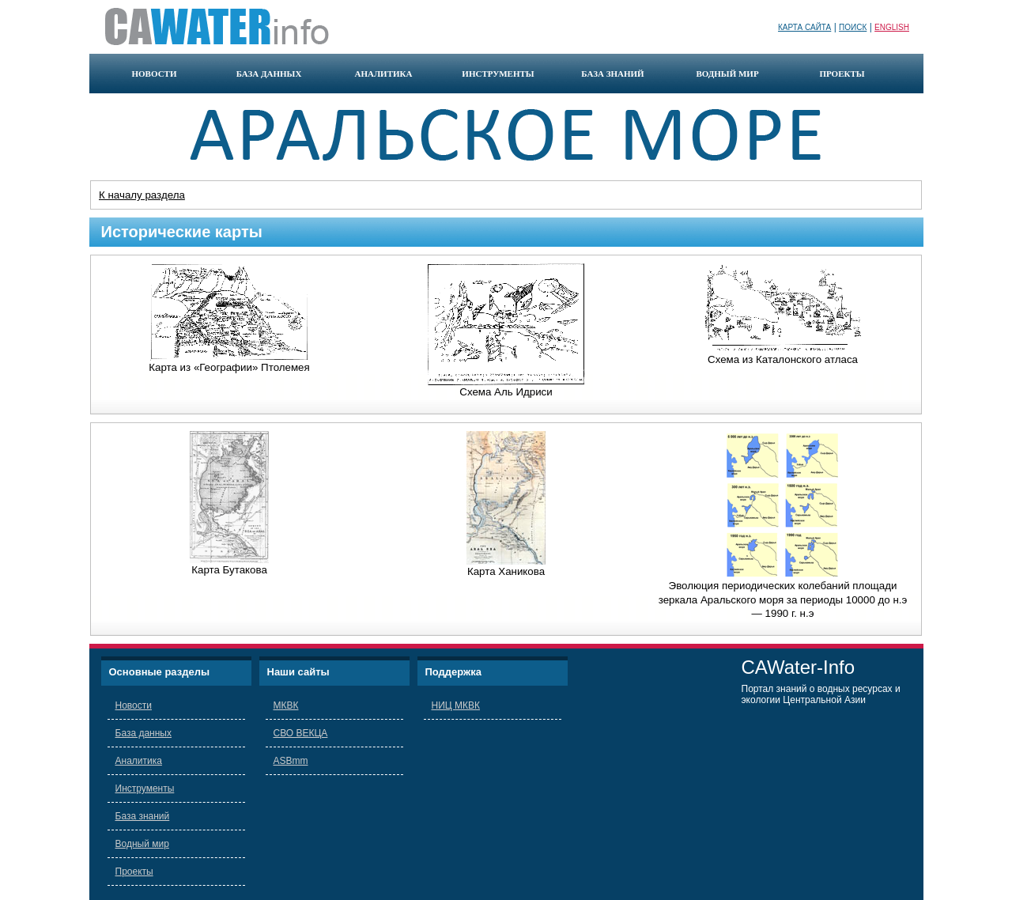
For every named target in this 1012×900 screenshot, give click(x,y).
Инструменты (145, 788)
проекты (841, 73)
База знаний (142, 816)
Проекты (134, 871)
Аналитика (138, 760)
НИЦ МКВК (456, 705)
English (891, 27)
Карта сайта (804, 27)
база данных (269, 73)
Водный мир (142, 843)
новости (154, 73)
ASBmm (291, 760)
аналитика (383, 73)
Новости (133, 705)
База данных (143, 733)
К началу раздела (142, 195)
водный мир (727, 73)
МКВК (286, 705)
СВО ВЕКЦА (301, 733)
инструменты (498, 73)
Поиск (853, 27)
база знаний (612, 73)
